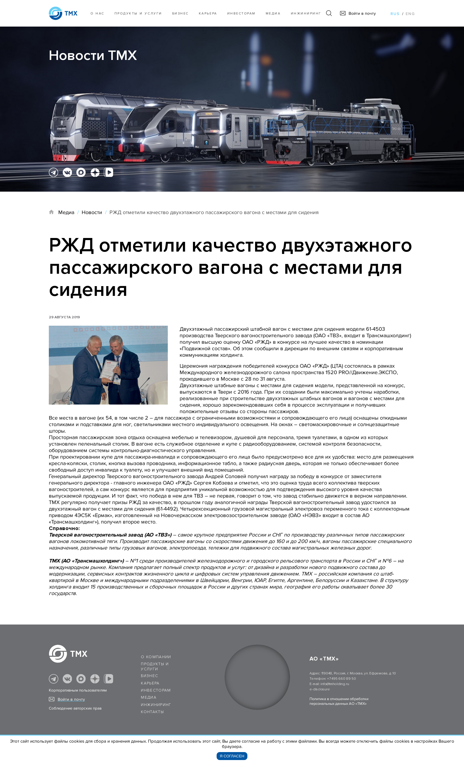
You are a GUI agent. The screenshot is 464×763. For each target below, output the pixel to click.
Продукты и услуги (138, 13)
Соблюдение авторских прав (75, 708)
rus (395, 14)
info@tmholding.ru (334, 684)
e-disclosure (320, 689)
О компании (156, 657)
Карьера (208, 13)
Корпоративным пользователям (78, 690)
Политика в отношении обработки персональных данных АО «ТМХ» (339, 701)
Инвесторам (241, 13)
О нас (97, 13)
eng (410, 14)
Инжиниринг (306, 13)
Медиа (273, 13)
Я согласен (232, 756)
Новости (92, 212)
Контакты (152, 712)
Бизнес (149, 676)
